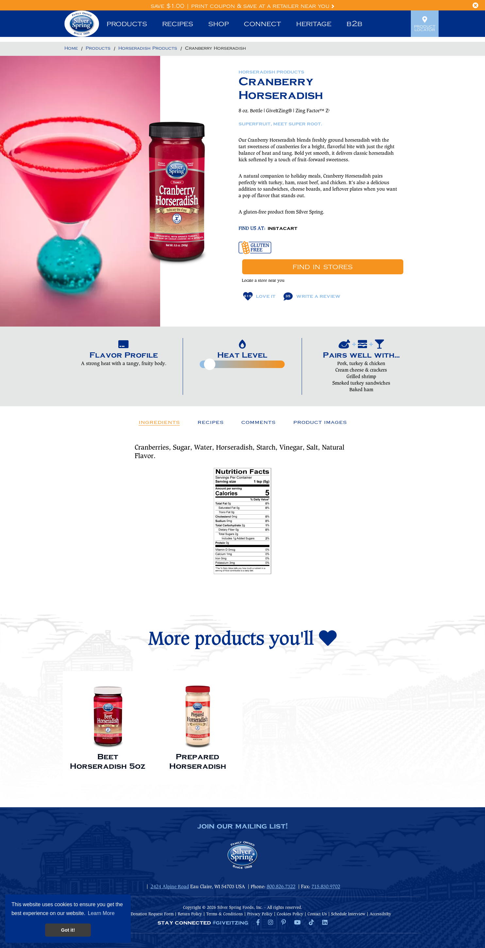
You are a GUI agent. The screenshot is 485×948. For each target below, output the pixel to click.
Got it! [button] (68, 930)
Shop (218, 24)
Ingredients (159, 422)
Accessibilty (380, 914)
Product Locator (425, 23)
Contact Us (317, 914)
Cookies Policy (290, 914)
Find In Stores (323, 267)
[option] (107, 724)
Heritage (313, 24)
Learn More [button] (101, 913)
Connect (262, 24)
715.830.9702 (325, 887)
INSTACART (282, 228)
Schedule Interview (348, 914)
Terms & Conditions (224, 914)
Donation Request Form (152, 914)
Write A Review (312, 296)
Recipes (177, 24)
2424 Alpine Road (170, 887)
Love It (259, 296)
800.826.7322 (281, 887)
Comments (258, 422)
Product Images (320, 422)
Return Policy (190, 914)
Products (127, 24)
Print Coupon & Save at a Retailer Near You (262, 6)
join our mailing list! (242, 826)
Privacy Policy (260, 914)
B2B (354, 24)
